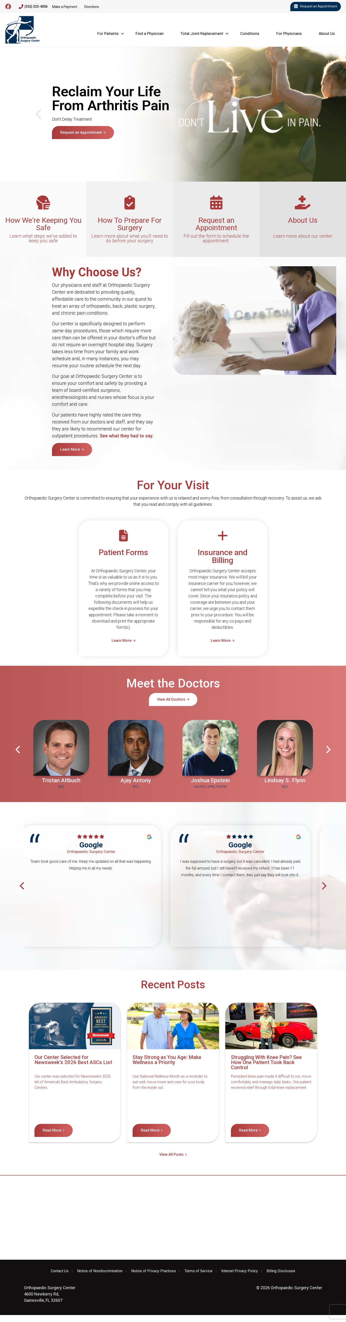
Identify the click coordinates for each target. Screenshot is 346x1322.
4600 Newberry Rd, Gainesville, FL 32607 (49, 1294)
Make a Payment (64, 7)
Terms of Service (198, 1271)
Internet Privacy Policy (239, 1271)
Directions (91, 7)
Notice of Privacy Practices (153, 1271)
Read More (52, 1130)
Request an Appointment (315, 6)
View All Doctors (171, 699)
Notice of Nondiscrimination (100, 1271)
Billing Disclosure (281, 1271)
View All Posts (171, 1154)
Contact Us (60, 1271)
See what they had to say (126, 436)
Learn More (70, 142)
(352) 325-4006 (33, 6)
